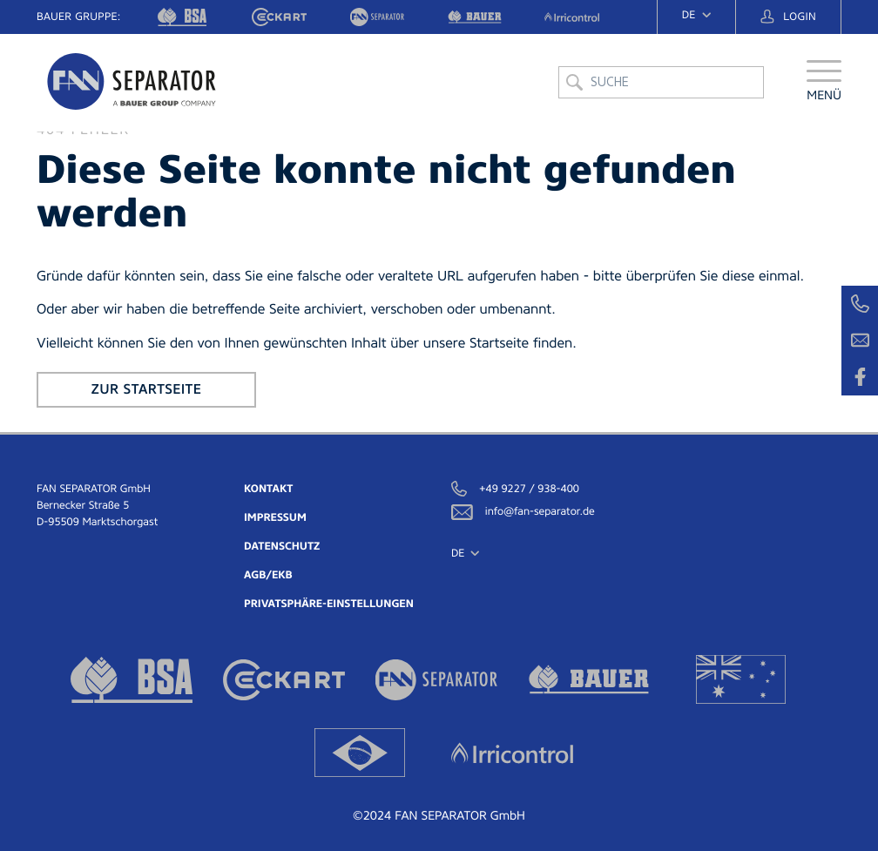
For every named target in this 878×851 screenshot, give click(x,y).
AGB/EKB (268, 575)
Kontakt (268, 489)
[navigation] (696, 15)
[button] (824, 82)
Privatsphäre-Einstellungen (329, 604)
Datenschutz (282, 546)
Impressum (275, 517)
